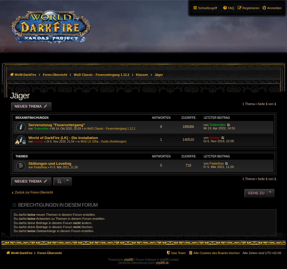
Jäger (20, 95)
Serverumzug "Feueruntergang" (56, 125)
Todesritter (41, 128)
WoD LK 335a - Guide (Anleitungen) (104, 141)
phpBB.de (162, 262)
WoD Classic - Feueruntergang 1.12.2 (111, 128)
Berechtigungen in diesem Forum (57, 205)
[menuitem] (272, 8)
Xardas (38, 141)
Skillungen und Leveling (49, 163)
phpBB (128, 259)
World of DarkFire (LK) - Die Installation (63, 138)
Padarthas (40, 167)
